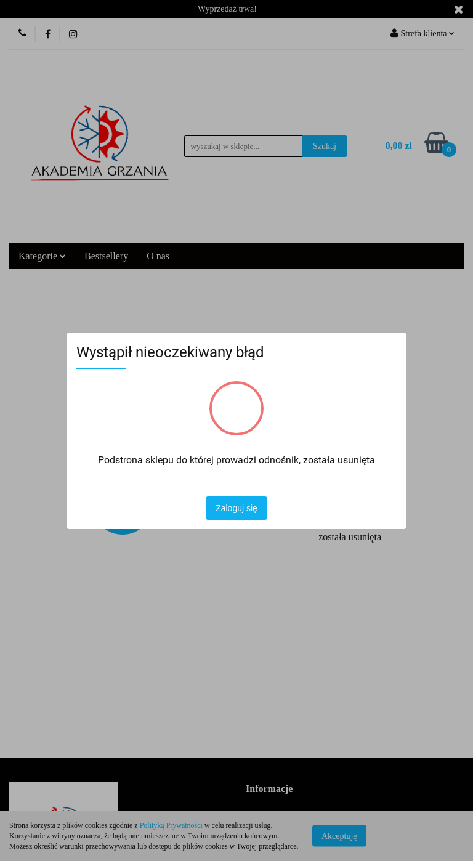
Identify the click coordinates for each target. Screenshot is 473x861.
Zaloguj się (236, 508)
